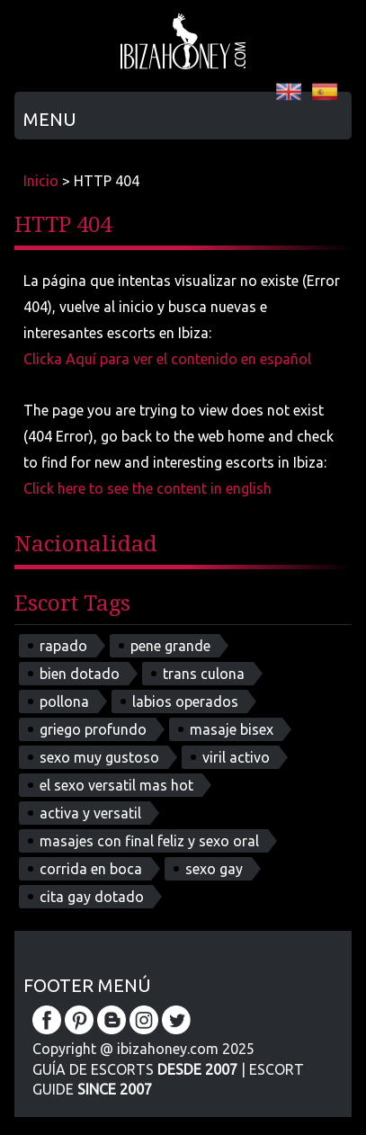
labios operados (185, 701)
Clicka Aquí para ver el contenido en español (167, 359)
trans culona (204, 674)
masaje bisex (231, 729)
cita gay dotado (92, 897)
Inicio (40, 181)
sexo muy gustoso (99, 757)
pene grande (170, 646)
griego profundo (93, 729)
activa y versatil (90, 813)
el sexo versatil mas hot (116, 785)
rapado (63, 646)
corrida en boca (91, 869)
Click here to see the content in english (147, 488)
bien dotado (80, 674)
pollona (64, 701)
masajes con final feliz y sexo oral (149, 841)
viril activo (236, 757)
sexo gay (214, 869)
